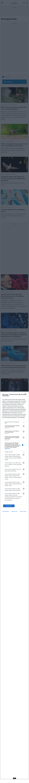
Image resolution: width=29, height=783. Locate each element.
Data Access (14, 511)
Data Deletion (6, 511)
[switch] (23, 426)
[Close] (26, 394)
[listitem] (14, 422)
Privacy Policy (23, 511)
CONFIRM (9, 505)
